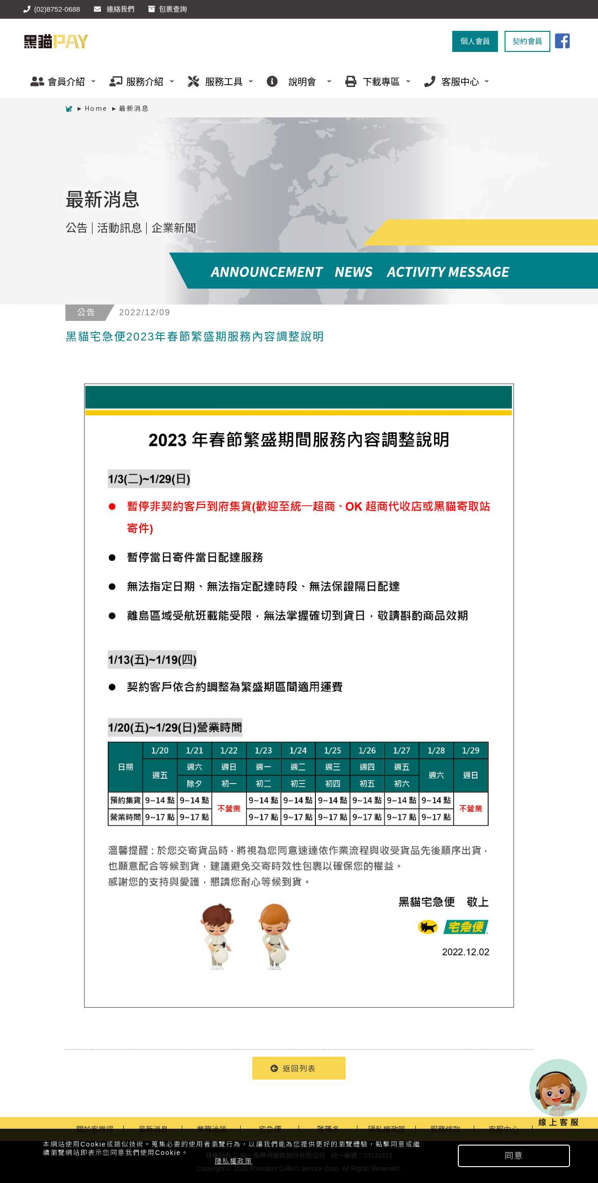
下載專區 (374, 81)
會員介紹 (59, 81)
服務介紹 (138, 81)
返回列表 (293, 1068)
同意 (514, 1156)
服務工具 (217, 81)
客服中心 (453, 81)
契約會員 (527, 41)
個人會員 (475, 41)
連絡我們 (114, 9)
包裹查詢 (167, 9)
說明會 (296, 81)
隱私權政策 (233, 1161)
